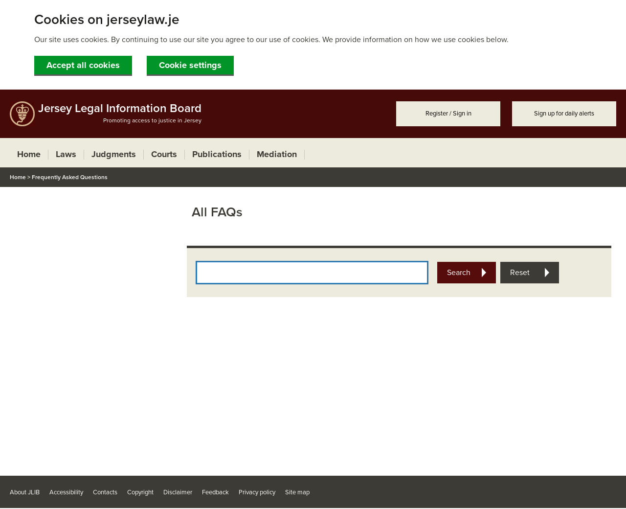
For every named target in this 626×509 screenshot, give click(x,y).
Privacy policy (257, 492)
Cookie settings (190, 65)
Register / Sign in (448, 113)
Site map (297, 492)
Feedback (215, 492)
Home (18, 177)
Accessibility (66, 492)
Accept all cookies (83, 65)
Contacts (105, 492)
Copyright (140, 492)
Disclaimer (177, 492)
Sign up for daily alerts (564, 113)
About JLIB (25, 492)
